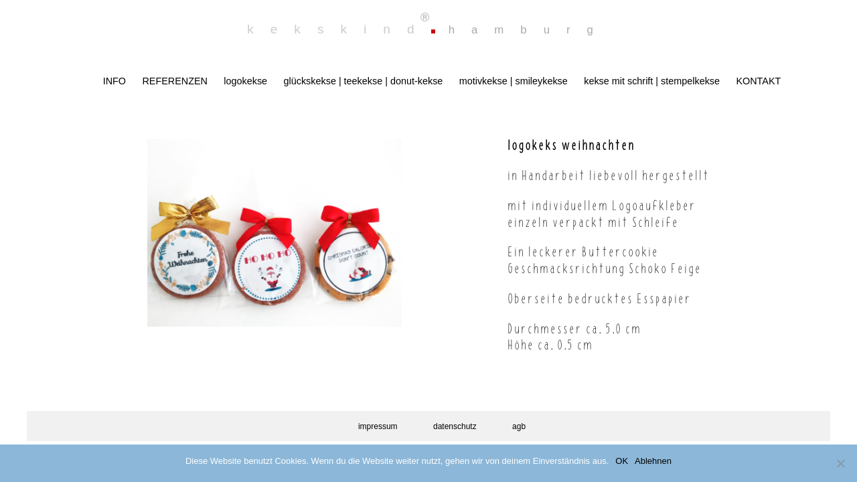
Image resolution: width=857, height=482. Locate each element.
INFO (114, 81)
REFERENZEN (175, 81)
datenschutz (455, 426)
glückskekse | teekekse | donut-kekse (363, 81)
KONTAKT (758, 81)
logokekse (245, 81)
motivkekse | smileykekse (513, 81)
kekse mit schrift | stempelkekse (652, 81)
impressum (378, 426)
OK (621, 461)
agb (519, 426)
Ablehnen (653, 461)
